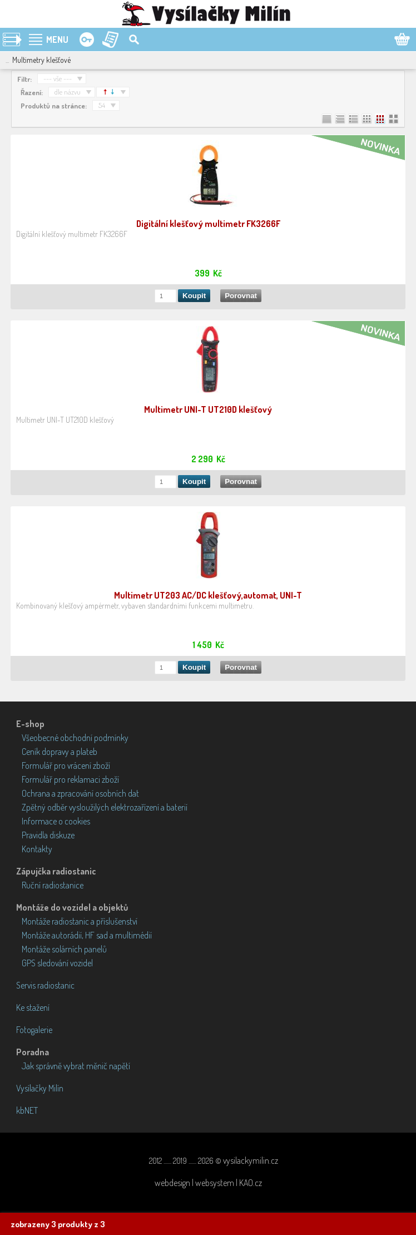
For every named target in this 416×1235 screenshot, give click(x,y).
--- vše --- (57, 78)
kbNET (27, 1110)
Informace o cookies (56, 821)
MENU (57, 39)
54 (101, 105)
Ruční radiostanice (52, 885)
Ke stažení (32, 1007)
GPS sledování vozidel (57, 963)
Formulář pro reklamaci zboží (70, 779)
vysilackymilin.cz (250, 1160)
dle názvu (68, 91)
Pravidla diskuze (48, 835)
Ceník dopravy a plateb (59, 751)
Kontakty (37, 848)
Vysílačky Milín (39, 1088)
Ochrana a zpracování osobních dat (80, 793)
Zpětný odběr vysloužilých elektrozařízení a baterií (104, 807)
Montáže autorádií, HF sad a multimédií (87, 935)
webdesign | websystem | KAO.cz (208, 1182)
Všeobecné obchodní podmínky (75, 737)
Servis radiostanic (45, 985)
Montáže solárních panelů (64, 949)
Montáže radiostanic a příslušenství (79, 921)
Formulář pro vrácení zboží (66, 765)
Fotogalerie (34, 1029)
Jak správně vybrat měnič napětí (76, 1065)
